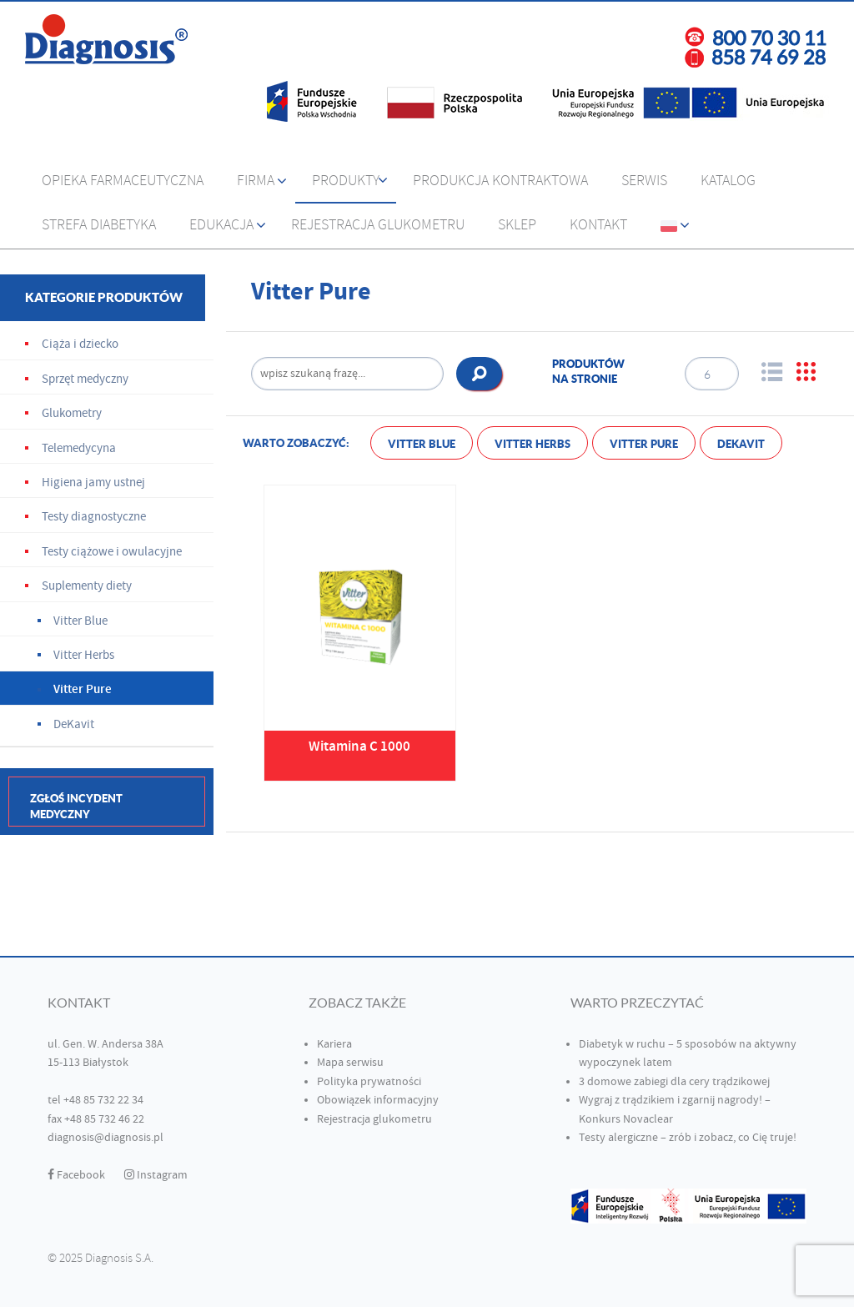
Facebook (76, 1175)
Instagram (156, 1175)
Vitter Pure (644, 444)
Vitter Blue (421, 444)
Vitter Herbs (532, 444)
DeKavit (741, 444)
